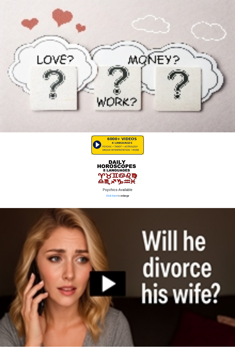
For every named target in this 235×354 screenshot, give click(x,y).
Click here (111, 195)
